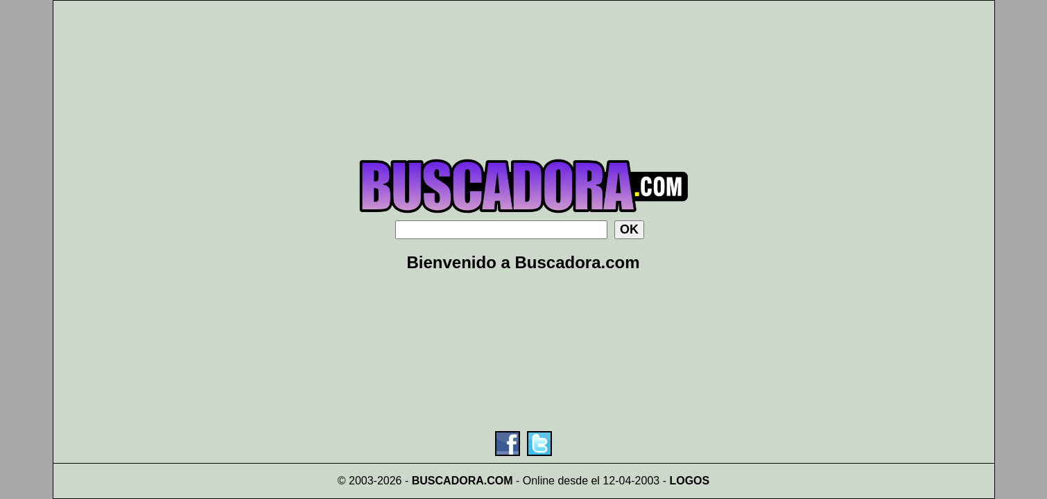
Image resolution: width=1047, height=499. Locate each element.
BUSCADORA (448, 481)
